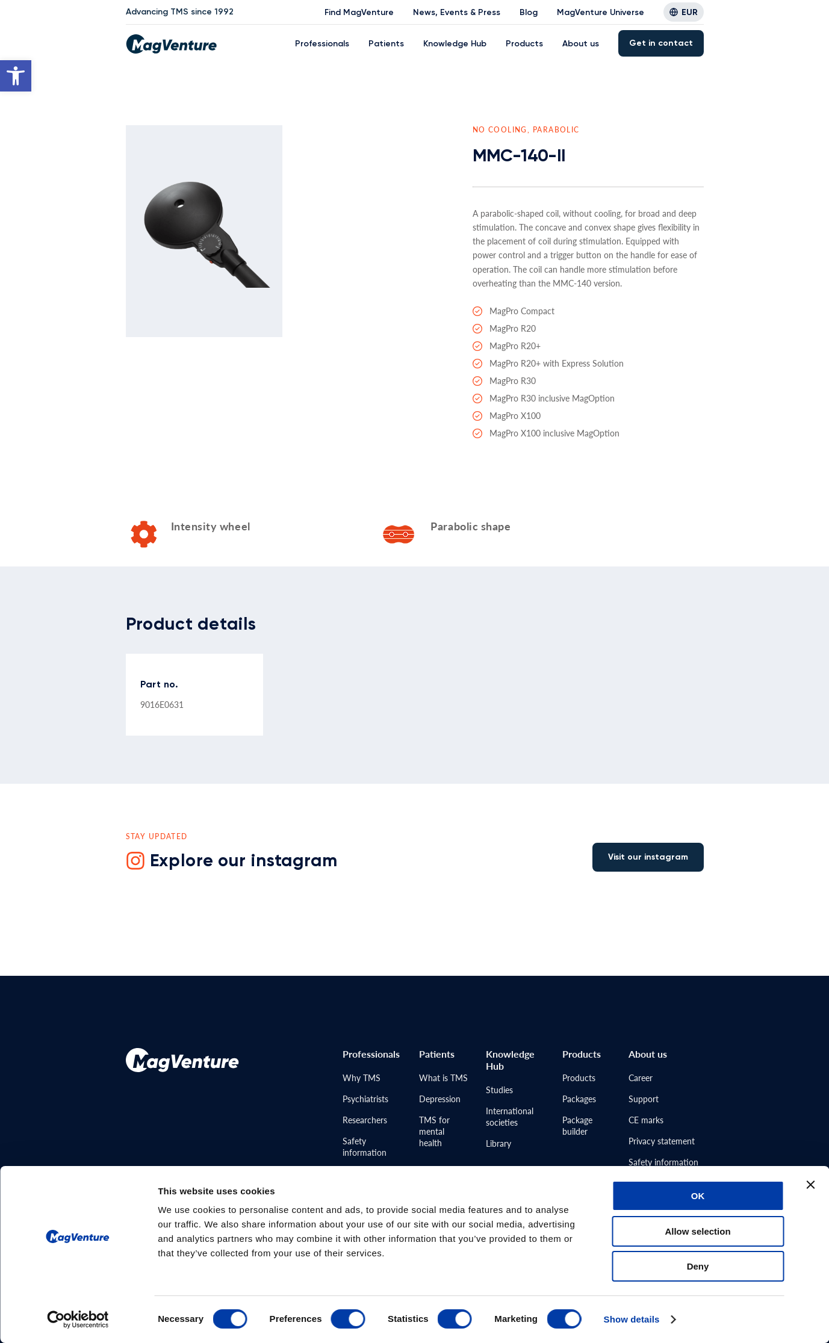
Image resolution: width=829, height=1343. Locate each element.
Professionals (322, 44)
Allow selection (697, 1231)
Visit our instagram (648, 857)
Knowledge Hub (454, 44)
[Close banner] (810, 1184)
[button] (15, 75)
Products (524, 44)
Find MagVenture (359, 12)
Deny (698, 1266)
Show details (632, 1319)
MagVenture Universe (600, 12)
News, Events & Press (456, 12)
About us (580, 44)
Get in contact (661, 43)
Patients (386, 44)
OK (698, 1196)
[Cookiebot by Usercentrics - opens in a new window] (78, 1319)
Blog (529, 12)
